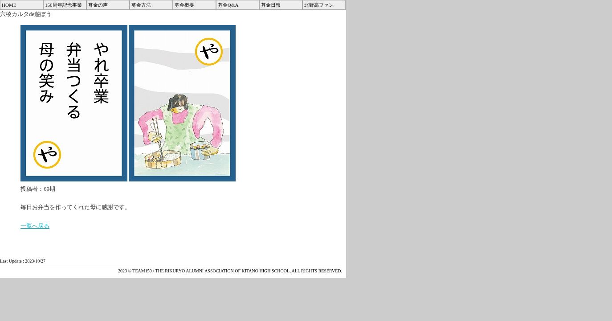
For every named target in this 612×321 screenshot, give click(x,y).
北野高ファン (319, 5)
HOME (9, 5)
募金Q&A (228, 5)
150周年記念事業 (63, 5)
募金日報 (271, 5)
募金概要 (184, 5)
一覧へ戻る (34, 225)
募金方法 (141, 5)
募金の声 (98, 5)
